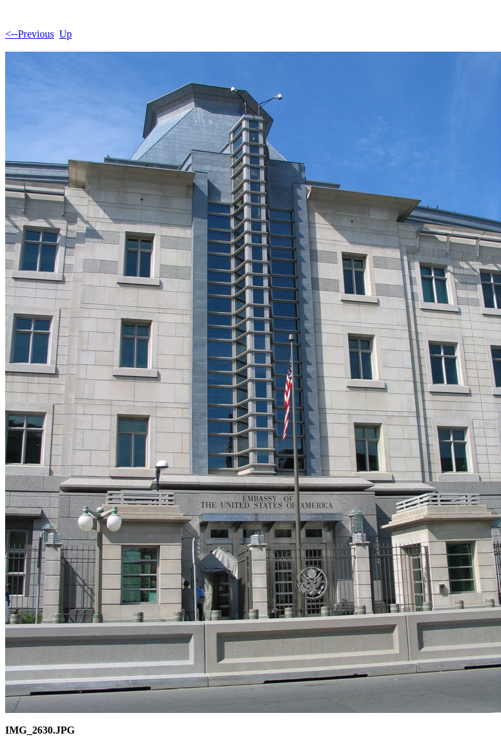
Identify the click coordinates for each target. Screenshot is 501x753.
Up (65, 33)
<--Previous (29, 33)
